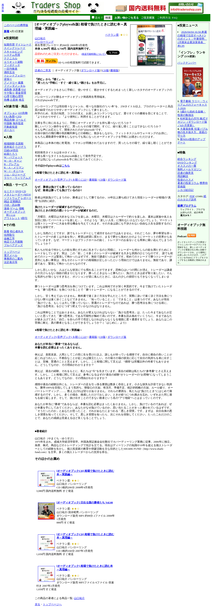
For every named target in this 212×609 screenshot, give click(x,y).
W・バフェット (13, 157)
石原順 (19, 143)
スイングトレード (14, 48)
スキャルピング (13, 51)
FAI (24, 89)
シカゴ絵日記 (185, 190)
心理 (6, 96)
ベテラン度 (112, 34)
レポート (26, 198)
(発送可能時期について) (93, 54)
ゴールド (20, 119)
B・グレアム (11, 164)
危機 (6, 99)
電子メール (10, 255)
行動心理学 (16, 96)
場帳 (21, 208)
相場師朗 (9, 143)
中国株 (8, 123)
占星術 (14, 99)
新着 (6, 31)
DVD (18, 191)
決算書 (17, 89)
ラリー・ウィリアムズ (17, 177)
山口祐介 (40, 38)
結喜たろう (10, 153)
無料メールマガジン (189, 169)
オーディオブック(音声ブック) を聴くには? (61, 179)
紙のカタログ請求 (191, 198)
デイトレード (23, 44)
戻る (37, 604)
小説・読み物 (12, 204)
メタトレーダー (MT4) (17, 194)
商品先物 (9, 119)
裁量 (20, 82)
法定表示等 (10, 262)
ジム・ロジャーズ (14, 174)
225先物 (23, 112)
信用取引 (9, 234)
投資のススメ (185, 179)
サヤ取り (9, 92)
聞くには (10, 215)
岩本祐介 (9, 146)
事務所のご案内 (13, 258)
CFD (19, 116)
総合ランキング (186, 159)
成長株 (8, 89)
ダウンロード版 (90, 70)
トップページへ (52, 604)
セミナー (9, 191)
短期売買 (9, 44)
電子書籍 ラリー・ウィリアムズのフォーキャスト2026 (192, 105)
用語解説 (182, 176)
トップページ (12, 251)
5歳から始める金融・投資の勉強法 (191, 113)
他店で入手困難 (13, 241)
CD (24, 191)
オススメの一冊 (186, 165)
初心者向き (16, 231)
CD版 (105, 70)
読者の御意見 (185, 172)
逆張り (8, 79)
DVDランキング (187, 162)
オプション (10, 112)
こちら (66, 165)
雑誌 (6, 201)
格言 (21, 99)
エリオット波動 (13, 61)
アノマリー (10, 82)
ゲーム (14, 208)
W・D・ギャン (13, 160)
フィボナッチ (12, 65)
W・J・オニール (14, 171)
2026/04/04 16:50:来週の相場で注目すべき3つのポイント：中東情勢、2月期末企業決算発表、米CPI (192, 38)
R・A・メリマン (14, 167)
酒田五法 (9, 72)
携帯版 (3, 8)
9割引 (24, 218)
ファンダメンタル (14, 85)
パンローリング (44, 41)
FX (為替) (9, 116)
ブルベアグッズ (13, 245)
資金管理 (20, 92)
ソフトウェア (12, 198)
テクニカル (10, 58)
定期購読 (15, 201)
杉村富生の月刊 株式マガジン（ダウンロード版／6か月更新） (192, 122)
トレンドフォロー (14, 75)
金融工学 (9, 238)
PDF (192, 196)
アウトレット (12, 218)
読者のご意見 (43, 70)
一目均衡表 (10, 68)
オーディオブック (14, 211)
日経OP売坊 (11, 150)
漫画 (6, 208)
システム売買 (12, 54)
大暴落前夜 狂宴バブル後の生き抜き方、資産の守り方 (192, 132)
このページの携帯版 (16, 25)
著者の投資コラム (188, 183)
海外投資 (18, 123)
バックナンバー (186, 62)
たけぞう (20, 146)
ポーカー (9, 130)
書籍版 (114, 70)
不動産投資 (10, 126)
